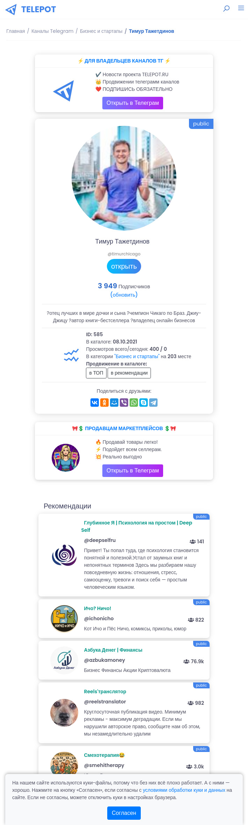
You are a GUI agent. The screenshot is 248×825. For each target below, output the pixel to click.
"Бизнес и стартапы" (137, 356)
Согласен (124, 813)
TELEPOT (38, 9)
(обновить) (124, 294)
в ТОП (96, 372)
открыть (124, 266)
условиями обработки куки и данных (184, 790)
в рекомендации (129, 372)
